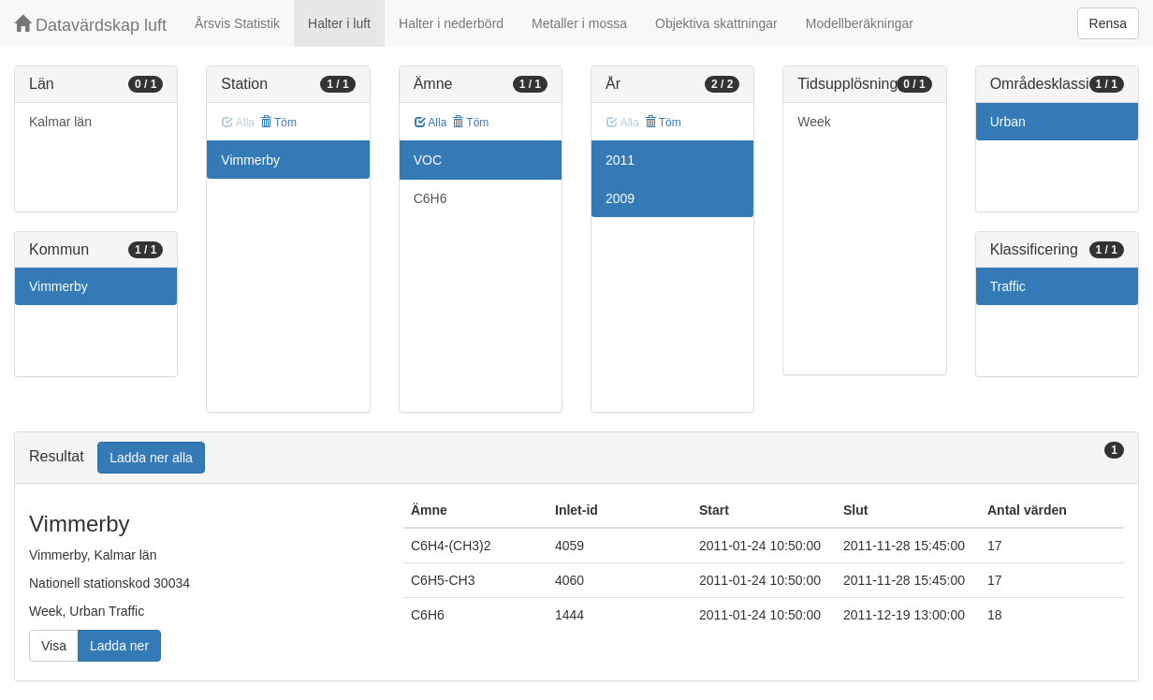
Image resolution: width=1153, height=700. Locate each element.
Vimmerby (58, 286)
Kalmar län (60, 121)
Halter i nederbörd (451, 23)
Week (814, 121)
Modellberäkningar (859, 23)
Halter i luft (339, 23)
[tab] (576, 458)
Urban (1008, 121)
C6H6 (430, 198)
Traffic (1008, 286)
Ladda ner (119, 645)
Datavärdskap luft (90, 25)
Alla (431, 122)
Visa (53, 645)
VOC (428, 160)
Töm (278, 122)
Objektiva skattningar (716, 23)
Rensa (1108, 23)
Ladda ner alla (151, 457)
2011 (620, 160)
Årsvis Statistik (237, 23)
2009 (620, 198)
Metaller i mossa (579, 23)
